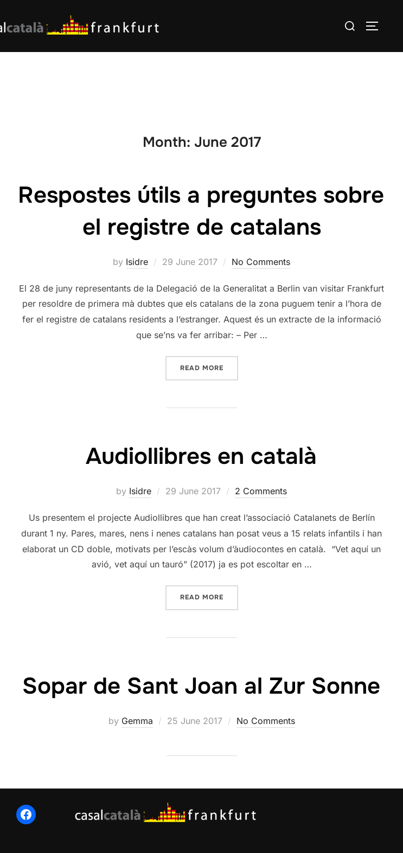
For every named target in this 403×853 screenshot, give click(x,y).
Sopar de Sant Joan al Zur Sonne (201, 686)
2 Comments (261, 491)
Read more (209, 367)
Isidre (137, 261)
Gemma (137, 720)
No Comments (261, 261)
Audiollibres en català (201, 456)
